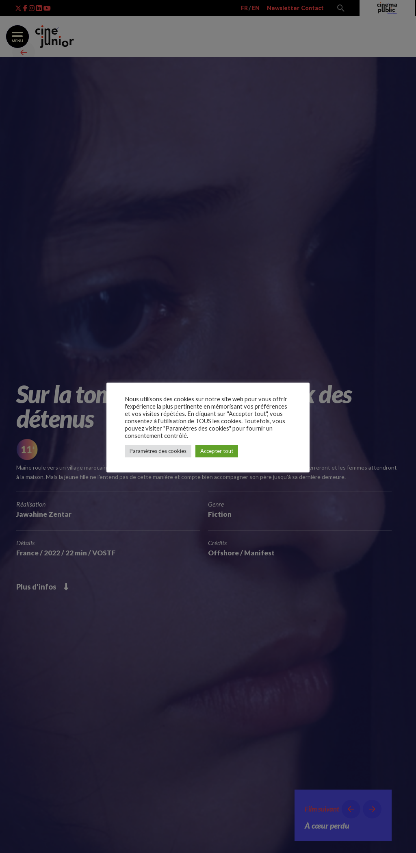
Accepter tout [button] (216, 451)
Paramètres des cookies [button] (158, 451)
